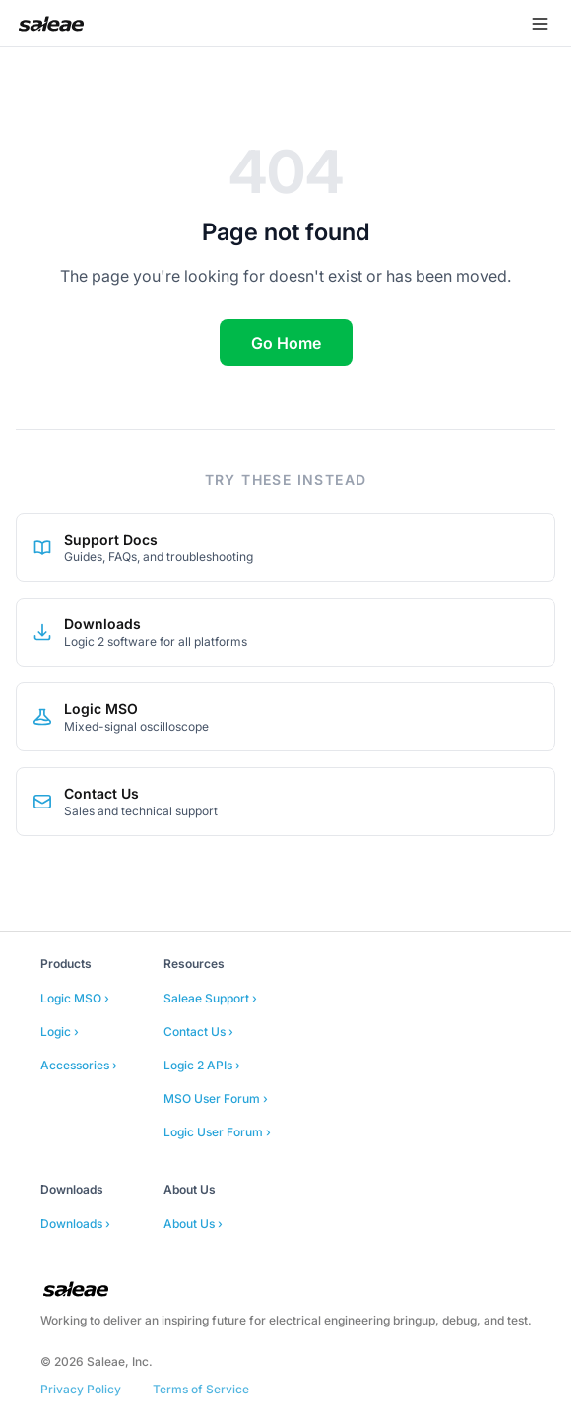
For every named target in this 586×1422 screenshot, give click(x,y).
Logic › (59, 1031)
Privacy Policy (80, 1389)
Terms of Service (201, 1389)
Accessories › (78, 1065)
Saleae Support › (210, 998)
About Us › (193, 1223)
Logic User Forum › (217, 1132)
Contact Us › (198, 1031)
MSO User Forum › (215, 1098)
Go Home (286, 343)
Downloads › (75, 1223)
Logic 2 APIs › (201, 1065)
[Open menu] (539, 23)
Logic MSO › (74, 998)
